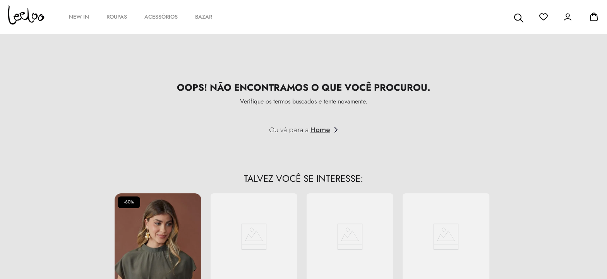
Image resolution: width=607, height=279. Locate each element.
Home (320, 130)
